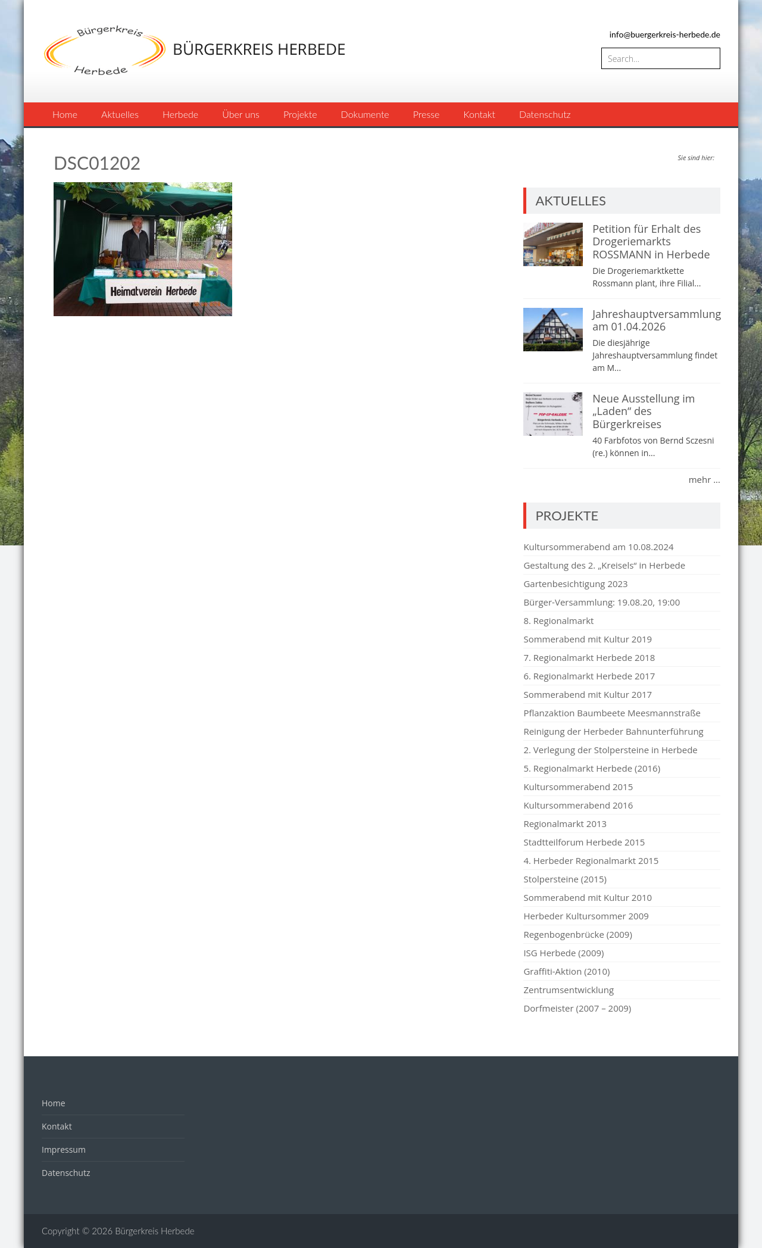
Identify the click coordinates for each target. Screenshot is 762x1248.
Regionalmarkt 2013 (565, 823)
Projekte (300, 114)
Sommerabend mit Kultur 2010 (587, 897)
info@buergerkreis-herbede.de (665, 34)
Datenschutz (545, 114)
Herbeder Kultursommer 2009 (585, 916)
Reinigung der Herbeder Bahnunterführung (613, 731)
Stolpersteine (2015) (565, 879)
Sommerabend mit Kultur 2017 (587, 694)
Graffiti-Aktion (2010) (566, 971)
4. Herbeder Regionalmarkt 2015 (590, 860)
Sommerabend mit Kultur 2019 (587, 639)
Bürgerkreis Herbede (154, 1230)
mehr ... (704, 479)
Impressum (64, 1149)
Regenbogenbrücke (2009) (577, 934)
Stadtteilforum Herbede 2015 (584, 842)
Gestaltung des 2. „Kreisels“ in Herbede (604, 565)
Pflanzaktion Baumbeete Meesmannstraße (612, 713)
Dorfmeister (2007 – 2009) (577, 1008)
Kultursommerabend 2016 (578, 805)
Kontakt (479, 114)
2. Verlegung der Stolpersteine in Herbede (610, 750)
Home (64, 114)
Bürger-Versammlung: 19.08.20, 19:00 (601, 602)
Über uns (241, 114)
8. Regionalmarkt (558, 620)
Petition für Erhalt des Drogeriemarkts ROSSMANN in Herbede (651, 241)
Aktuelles (120, 114)
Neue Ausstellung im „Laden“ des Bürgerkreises (643, 411)
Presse (426, 114)
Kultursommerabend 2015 (578, 787)
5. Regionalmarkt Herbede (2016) (591, 768)
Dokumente (365, 114)
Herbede (180, 114)
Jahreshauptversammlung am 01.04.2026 (656, 320)
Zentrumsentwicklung (568, 990)
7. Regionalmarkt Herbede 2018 (589, 657)
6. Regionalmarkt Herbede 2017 (589, 676)
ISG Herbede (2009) (563, 953)
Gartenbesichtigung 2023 (575, 583)
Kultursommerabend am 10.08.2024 (598, 547)
